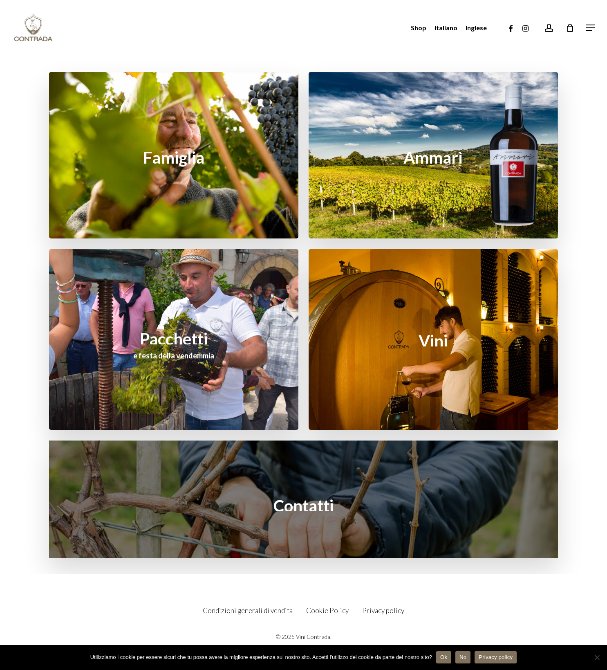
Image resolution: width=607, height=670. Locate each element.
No (462, 657)
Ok (443, 657)
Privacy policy (383, 610)
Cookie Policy (327, 610)
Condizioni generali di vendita (248, 610)
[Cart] (569, 27)
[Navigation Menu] (591, 28)
